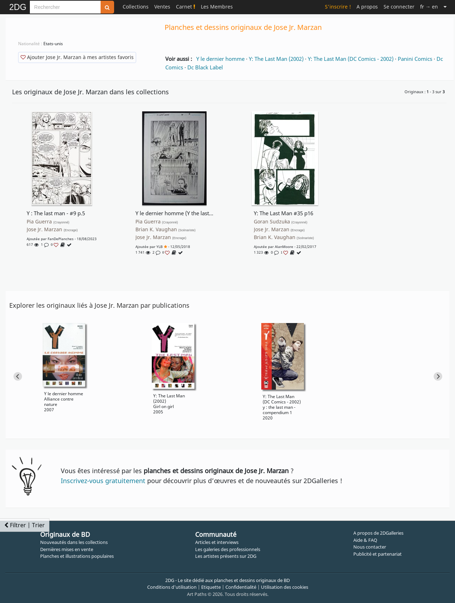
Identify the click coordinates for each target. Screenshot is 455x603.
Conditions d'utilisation (172, 587)
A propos (367, 6)
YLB (159, 246)
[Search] (65, 7)
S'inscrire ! (338, 6)
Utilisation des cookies (284, 587)
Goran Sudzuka (280, 221)
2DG (17, 7)
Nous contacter (369, 547)
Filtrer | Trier (24, 525)
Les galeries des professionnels (227, 549)
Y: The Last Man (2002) (276, 58)
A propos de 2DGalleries (378, 533)
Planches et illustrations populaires (77, 556)
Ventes (162, 6)
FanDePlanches (61, 238)
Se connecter (399, 6)
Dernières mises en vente (66, 549)
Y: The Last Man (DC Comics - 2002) (351, 58)
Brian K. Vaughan (165, 229)
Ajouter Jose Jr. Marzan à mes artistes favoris (77, 57)
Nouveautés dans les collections (74, 542)
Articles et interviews (217, 542)
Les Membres (217, 6)
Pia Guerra (48, 221)
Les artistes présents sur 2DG (225, 556)
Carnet (185, 6)
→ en (429, 6)
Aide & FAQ (365, 540)
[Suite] (445, 6)
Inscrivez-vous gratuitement (103, 480)
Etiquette (211, 587)
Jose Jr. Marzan (52, 229)
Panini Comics (415, 58)
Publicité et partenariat (377, 554)
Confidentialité (240, 587)
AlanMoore (284, 246)
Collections (136, 6)
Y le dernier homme (220, 58)
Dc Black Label (205, 67)
